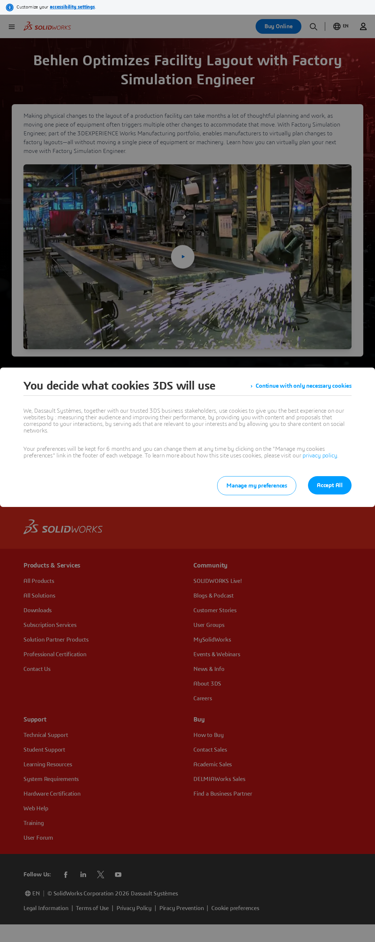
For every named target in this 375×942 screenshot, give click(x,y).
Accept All (330, 485)
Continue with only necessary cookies (304, 386)
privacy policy (319, 456)
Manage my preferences (256, 486)
